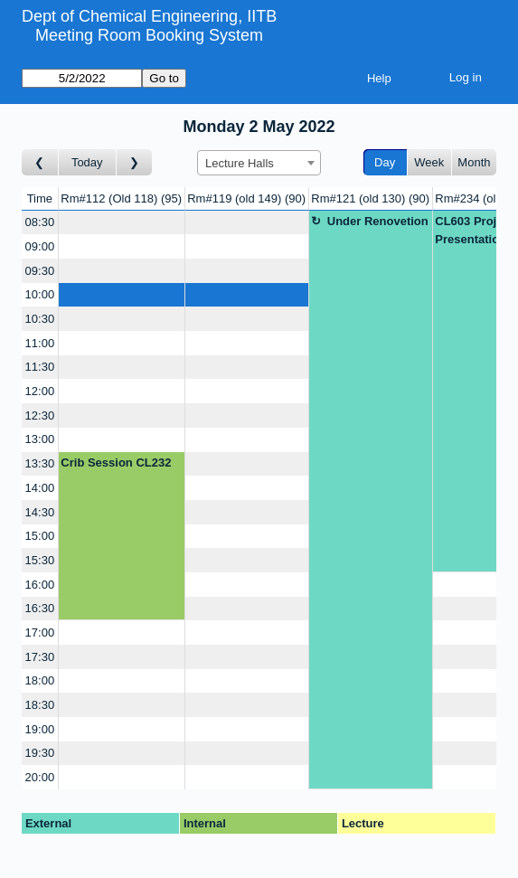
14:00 (40, 488)
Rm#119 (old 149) (246, 198)
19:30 (40, 753)
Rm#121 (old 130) (370, 198)
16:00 (40, 584)
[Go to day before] (40, 162)
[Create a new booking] (121, 223)
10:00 (40, 294)
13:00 (40, 439)
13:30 (40, 463)
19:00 (40, 729)
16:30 (40, 608)
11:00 (40, 343)
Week (429, 162)
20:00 (40, 777)
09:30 (40, 271)
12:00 (40, 391)
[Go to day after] (135, 162)
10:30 (40, 319)
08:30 (40, 222)
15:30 (40, 560)
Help (379, 78)
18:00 (40, 680)
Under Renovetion (378, 221)
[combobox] (259, 162)
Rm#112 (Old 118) (121, 198)
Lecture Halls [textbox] (239, 163)
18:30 (40, 705)
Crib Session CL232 (116, 462)
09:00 (40, 246)
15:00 (40, 536)
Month (473, 162)
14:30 (40, 512)
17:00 (40, 632)
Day (384, 162)
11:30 (40, 366)
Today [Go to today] (87, 162)
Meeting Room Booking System (149, 35)
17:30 (40, 657)
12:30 (40, 415)
